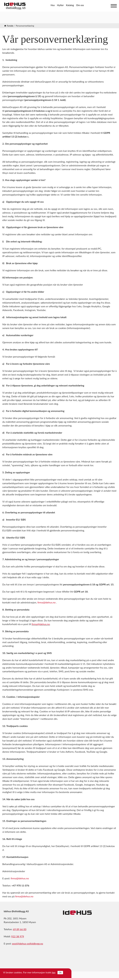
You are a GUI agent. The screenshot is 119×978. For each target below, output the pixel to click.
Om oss (80, 5)
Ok (60, 972)
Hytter (60, 5)
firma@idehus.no (46, 602)
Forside (10, 26)
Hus (53, 5)
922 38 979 (17, 936)
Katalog (70, 5)
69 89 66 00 (19, 929)
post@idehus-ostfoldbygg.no (27, 943)
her (53, 972)
